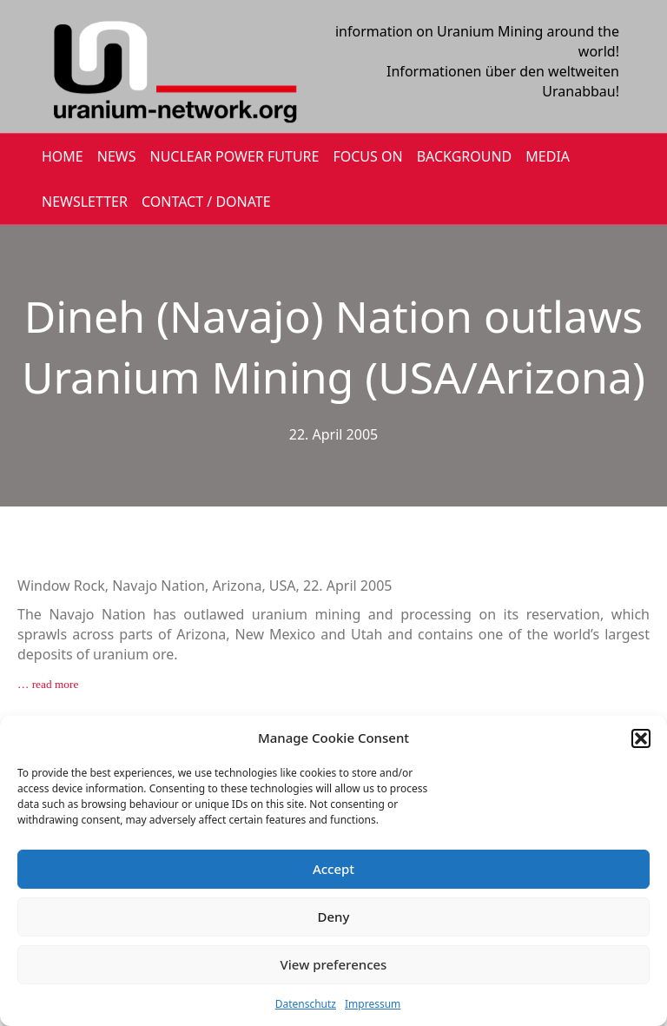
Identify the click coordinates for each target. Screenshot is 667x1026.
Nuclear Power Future (235, 156)
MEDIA (547, 156)
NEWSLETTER (85, 201)
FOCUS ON (367, 156)
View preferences (334, 964)
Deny (334, 916)
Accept (333, 868)
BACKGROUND (464, 156)
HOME (62, 156)
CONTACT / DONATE (206, 201)
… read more (47, 684)
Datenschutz (305, 1003)
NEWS (116, 156)
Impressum (372, 1003)
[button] (641, 738)
